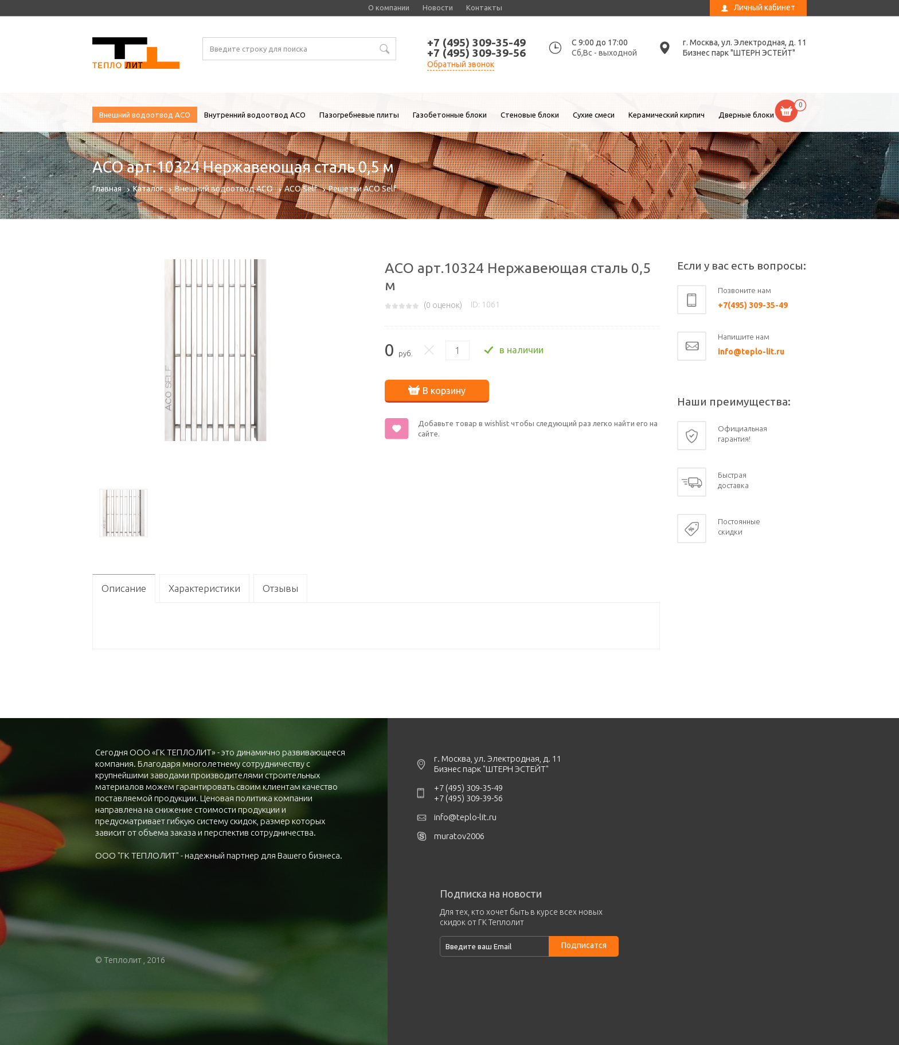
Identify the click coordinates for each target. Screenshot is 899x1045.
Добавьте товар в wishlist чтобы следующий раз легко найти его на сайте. (538, 428)
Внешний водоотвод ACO (144, 115)
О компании (388, 7)
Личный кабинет (764, 7)
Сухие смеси (594, 115)
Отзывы (280, 588)
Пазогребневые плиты (359, 115)
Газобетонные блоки (450, 115)
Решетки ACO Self (362, 188)
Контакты (484, 7)
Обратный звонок (460, 64)
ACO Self (300, 188)
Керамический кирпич (666, 115)
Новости (438, 7)
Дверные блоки (746, 115)
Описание (123, 588)
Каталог (148, 188)
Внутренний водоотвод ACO (255, 115)
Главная (107, 188)
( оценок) (443, 305)
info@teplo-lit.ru (751, 351)
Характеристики (204, 588)
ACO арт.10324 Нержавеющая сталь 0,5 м (135, 54)
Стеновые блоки (530, 115)
